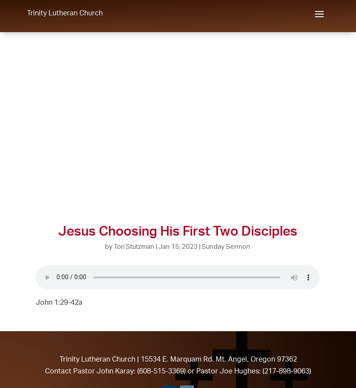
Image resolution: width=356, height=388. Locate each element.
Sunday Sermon (226, 246)
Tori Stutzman (134, 246)
